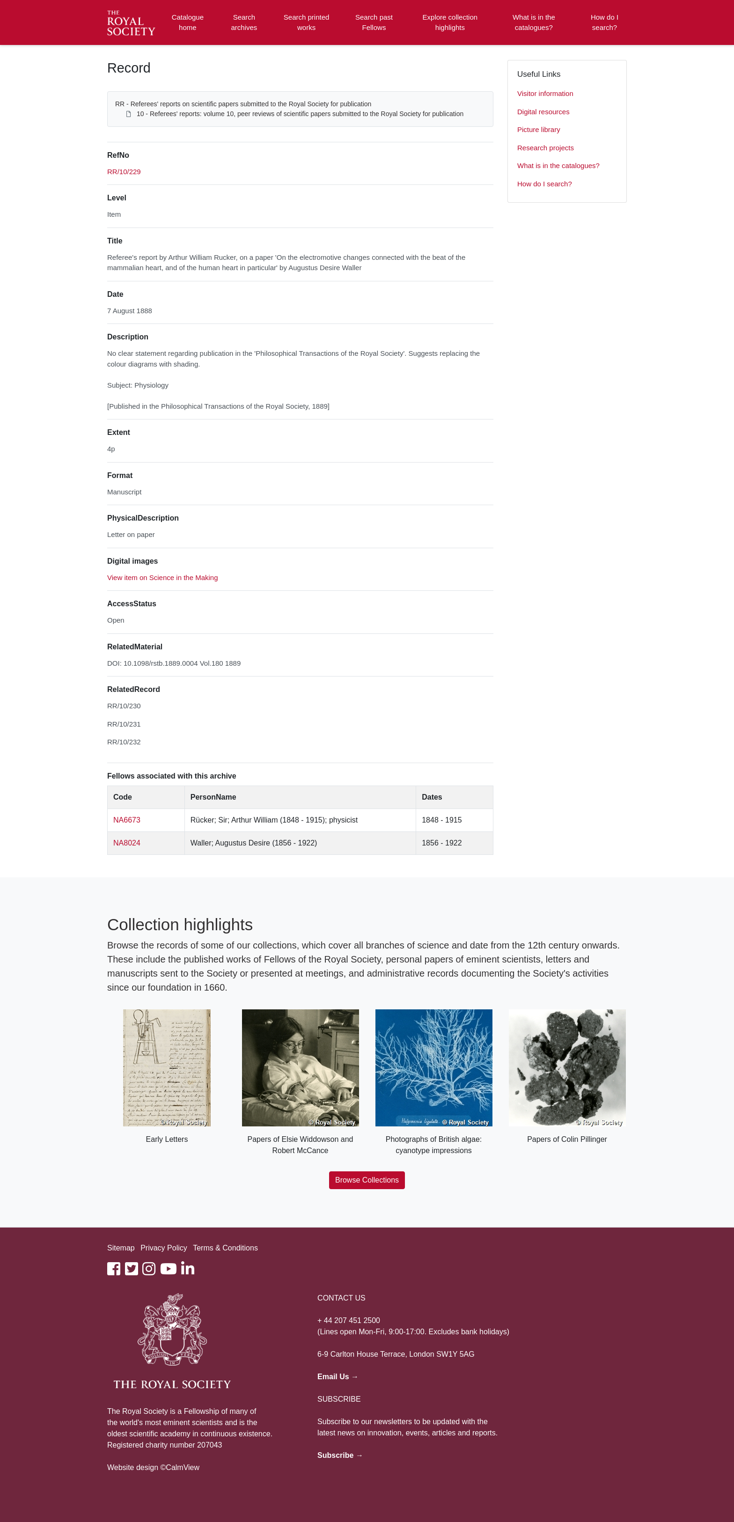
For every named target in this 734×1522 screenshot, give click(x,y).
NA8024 (126, 843)
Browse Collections (367, 1180)
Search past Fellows (374, 22)
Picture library (538, 129)
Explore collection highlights (450, 22)
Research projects (545, 148)
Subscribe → (340, 1455)
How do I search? (604, 22)
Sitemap (121, 1248)
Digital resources (543, 112)
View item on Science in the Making (162, 577)
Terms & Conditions (225, 1248)
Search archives (244, 22)
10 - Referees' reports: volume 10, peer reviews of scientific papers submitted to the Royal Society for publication (300, 114)
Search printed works (307, 22)
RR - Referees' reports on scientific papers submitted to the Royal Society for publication (243, 104)
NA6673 (126, 820)
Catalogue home (188, 22)
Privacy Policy (163, 1248)
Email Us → (338, 1377)
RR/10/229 (124, 172)
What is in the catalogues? (534, 22)
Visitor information (545, 93)
